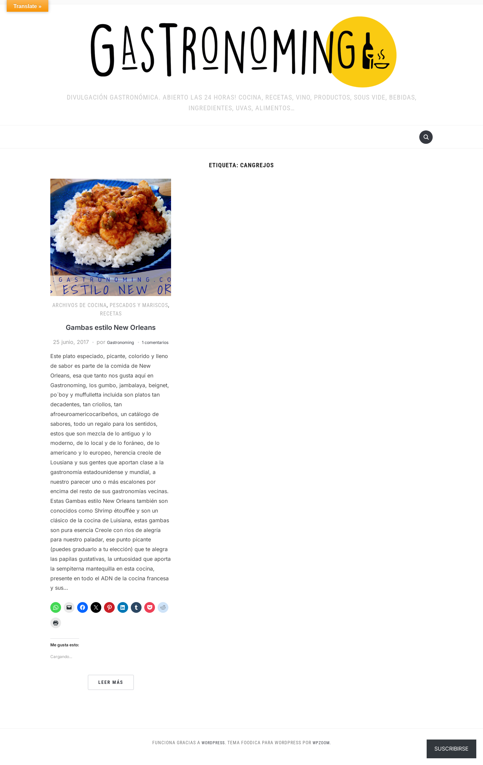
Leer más (110, 691)
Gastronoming (133, 342)
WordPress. (212, 751)
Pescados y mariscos (139, 305)
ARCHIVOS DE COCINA (79, 305)
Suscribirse (451, 748)
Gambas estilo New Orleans (110, 327)
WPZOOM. (323, 751)
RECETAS (111, 313)
